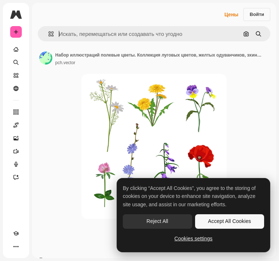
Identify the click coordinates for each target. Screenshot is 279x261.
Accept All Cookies (229, 221)
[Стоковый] (16, 75)
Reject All (157, 221)
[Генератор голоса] (16, 164)
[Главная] (16, 49)
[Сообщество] (16, 88)
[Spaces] (16, 125)
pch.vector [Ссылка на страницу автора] (65, 62)
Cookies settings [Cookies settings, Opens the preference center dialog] (193, 238)
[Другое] (16, 246)
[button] (48, 34)
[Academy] (16, 233)
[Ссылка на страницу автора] (45, 58)
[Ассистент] (16, 177)
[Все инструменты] (16, 112)
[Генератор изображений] (16, 138)
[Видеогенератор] (16, 151)
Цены (232, 14)
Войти (257, 14)
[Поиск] (16, 62)
